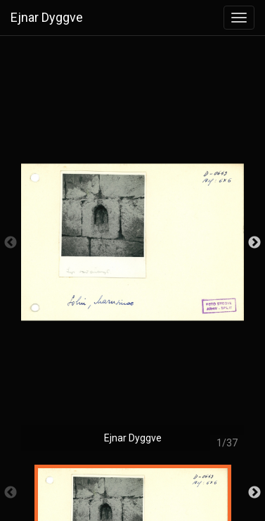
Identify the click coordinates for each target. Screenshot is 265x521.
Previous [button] (11, 243)
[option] (132, 250)
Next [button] (254, 243)
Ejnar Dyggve (47, 17)
